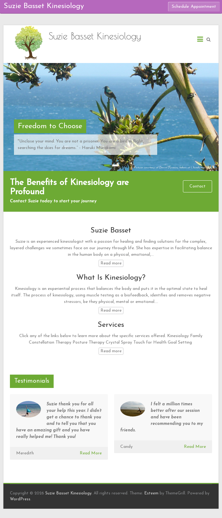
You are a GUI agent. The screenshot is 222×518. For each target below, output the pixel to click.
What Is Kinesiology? (110, 278)
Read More (91, 453)
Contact (197, 186)
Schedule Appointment (194, 6)
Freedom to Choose (50, 126)
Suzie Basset (111, 230)
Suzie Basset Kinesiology (95, 35)
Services (111, 325)
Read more (111, 263)
